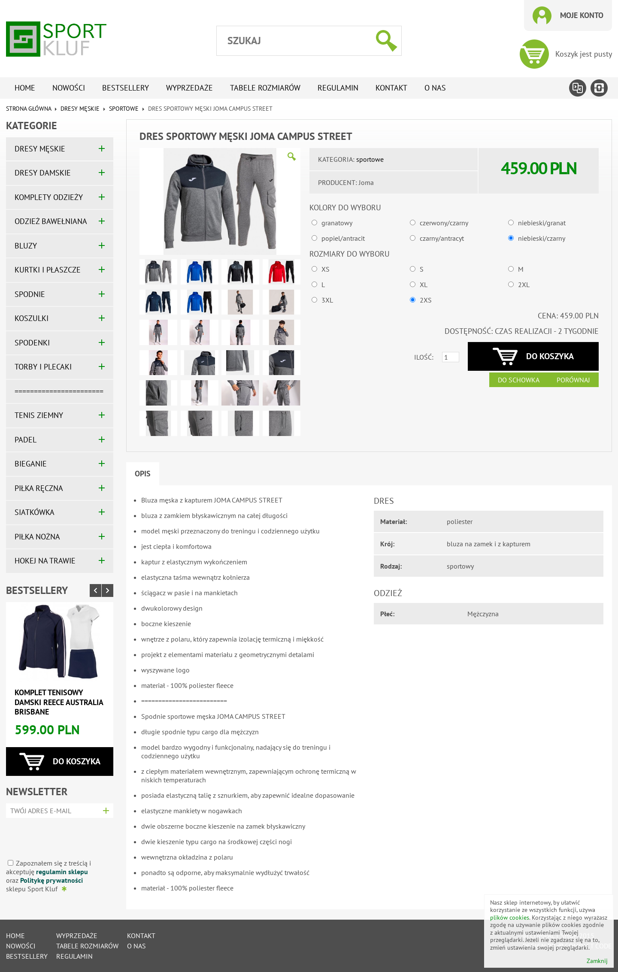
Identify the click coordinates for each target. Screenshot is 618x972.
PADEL (25, 440)
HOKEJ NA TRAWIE (45, 561)
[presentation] (57, 835)
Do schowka (518, 379)
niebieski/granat (542, 222)
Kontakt (391, 88)
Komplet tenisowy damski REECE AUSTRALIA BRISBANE (59, 702)
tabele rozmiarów (265, 88)
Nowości (68, 88)
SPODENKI (32, 343)
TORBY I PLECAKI (43, 367)
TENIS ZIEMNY (39, 415)
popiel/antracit (343, 238)
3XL (327, 300)
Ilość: (423, 357)
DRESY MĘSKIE (80, 108)
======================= (59, 391)
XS (325, 269)
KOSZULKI (31, 318)
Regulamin (338, 88)
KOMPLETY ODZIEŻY (49, 197)
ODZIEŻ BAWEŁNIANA (51, 221)
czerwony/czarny (444, 222)
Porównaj (573, 379)
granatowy (336, 222)
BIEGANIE (31, 464)
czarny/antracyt (442, 238)
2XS (426, 300)
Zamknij (597, 961)
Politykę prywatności (51, 880)
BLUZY (26, 246)
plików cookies (509, 917)
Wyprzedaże (189, 88)
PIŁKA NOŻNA (37, 537)
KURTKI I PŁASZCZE (48, 270)
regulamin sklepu (62, 871)
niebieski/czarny (541, 238)
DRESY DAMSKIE (43, 173)
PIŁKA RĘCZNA (39, 488)
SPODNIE (30, 294)
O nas (435, 88)
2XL (524, 284)
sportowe (124, 108)
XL (423, 284)
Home (25, 88)
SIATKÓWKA (35, 512)
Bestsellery (125, 88)
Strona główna (28, 108)
